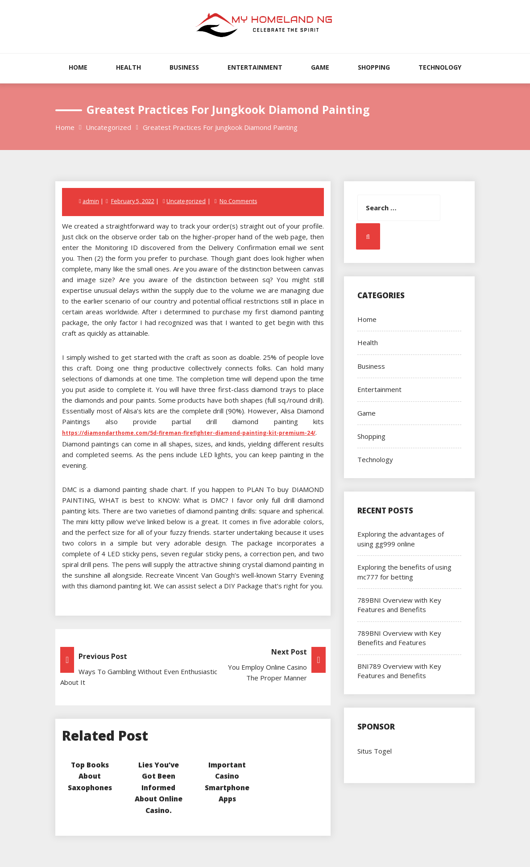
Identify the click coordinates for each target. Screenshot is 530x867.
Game (320, 67)
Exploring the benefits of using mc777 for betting (404, 572)
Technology (439, 67)
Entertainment (255, 67)
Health (128, 67)
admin (91, 201)
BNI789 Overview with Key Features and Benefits (399, 671)
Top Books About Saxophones (90, 775)
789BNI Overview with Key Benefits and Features (399, 638)
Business (184, 67)
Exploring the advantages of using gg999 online (400, 538)
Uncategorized (187, 201)
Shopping (374, 67)
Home (78, 67)
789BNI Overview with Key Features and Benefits (399, 605)
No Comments (239, 201)
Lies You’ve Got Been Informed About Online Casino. (158, 787)
